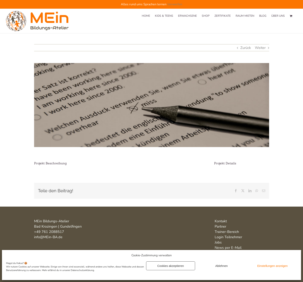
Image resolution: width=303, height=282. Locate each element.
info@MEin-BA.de (48, 237)
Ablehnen (221, 265)
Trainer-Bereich (227, 231)
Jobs (218, 242)
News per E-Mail (228, 247)
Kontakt (221, 221)
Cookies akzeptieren (170, 265)
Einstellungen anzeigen (272, 265)
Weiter (260, 47)
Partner (220, 226)
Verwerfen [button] (174, 4)
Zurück (245, 47)
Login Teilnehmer (228, 237)
